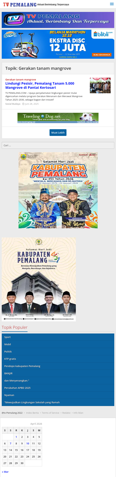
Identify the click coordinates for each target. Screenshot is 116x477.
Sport (7, 337)
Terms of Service (50, 412)
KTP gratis (10, 358)
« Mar (5, 471)
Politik (8, 351)
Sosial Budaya (12, 103)
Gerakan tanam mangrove (20, 79)
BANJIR (8, 373)
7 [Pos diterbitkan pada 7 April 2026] (10, 443)
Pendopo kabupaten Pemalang (22, 366)
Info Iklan (78, 412)
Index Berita (32, 412)
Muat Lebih (58, 132)
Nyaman (9, 395)
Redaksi (66, 412)
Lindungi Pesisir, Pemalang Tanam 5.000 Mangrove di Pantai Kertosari (39, 85)
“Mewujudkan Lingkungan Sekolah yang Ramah (32, 402)
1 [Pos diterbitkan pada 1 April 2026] (16, 436)
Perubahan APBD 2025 (17, 387)
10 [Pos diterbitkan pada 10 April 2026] (27, 443)
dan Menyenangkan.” (16, 380)
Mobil (7, 344)
